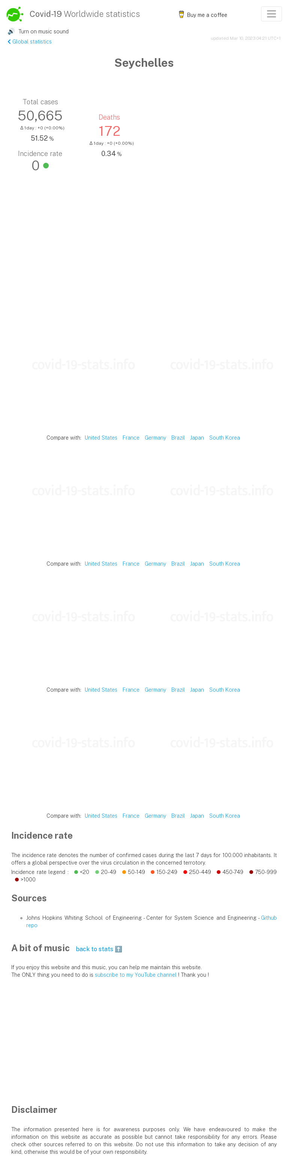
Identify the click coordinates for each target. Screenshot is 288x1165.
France (131, 438)
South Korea (224, 438)
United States (101, 438)
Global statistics (30, 42)
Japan (197, 438)
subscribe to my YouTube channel (136, 975)
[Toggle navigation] (271, 13)
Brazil (178, 438)
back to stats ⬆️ (99, 949)
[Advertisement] (144, 265)
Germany (155, 438)
